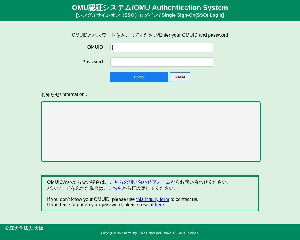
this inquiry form (152, 199)
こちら (115, 188)
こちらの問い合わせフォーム (140, 181)
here (159, 204)
